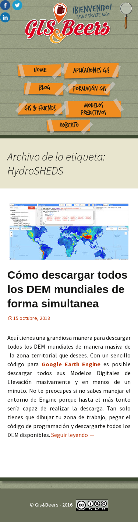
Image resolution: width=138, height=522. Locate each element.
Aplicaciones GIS (91, 70)
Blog (44, 88)
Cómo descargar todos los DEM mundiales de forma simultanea (67, 289)
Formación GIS (89, 89)
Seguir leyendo (73, 434)
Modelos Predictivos (93, 109)
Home (40, 70)
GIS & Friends (40, 108)
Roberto (69, 125)
